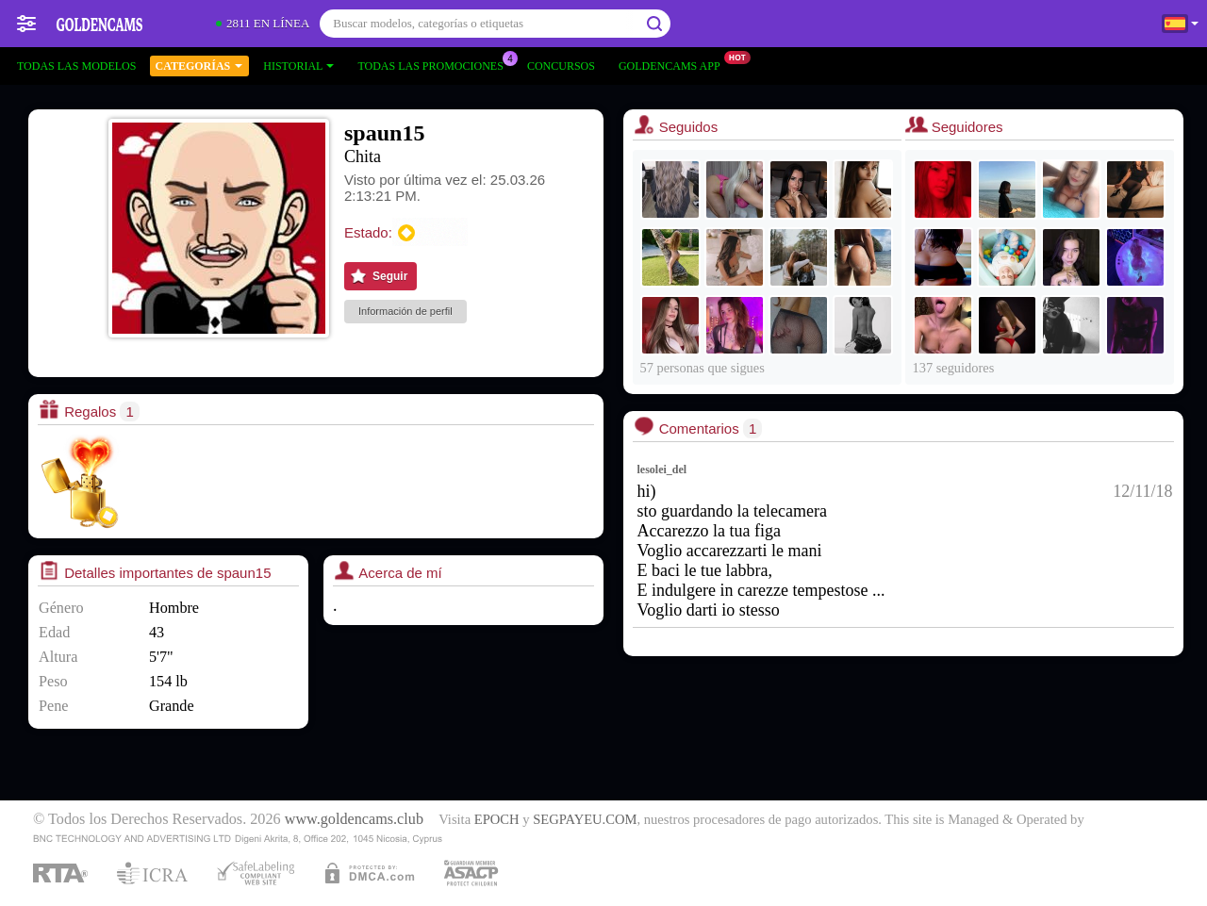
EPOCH (497, 819)
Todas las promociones (434, 64)
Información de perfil (405, 311)
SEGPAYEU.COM (585, 819)
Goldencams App (674, 64)
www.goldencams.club (354, 819)
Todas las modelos (76, 66)
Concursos (561, 66)
